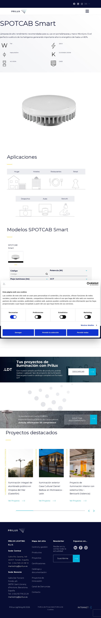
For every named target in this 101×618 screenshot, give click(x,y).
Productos (37, 552)
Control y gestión (40, 547)
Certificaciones (38, 563)
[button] (82, 371)
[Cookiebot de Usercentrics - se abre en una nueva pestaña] (88, 283)
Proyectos (36, 558)
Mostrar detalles (87, 325)
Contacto (36, 592)
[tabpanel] (20, 476)
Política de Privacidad (46, 607)
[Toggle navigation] (87, 11)
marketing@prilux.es (17, 566)
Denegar (18, 332)
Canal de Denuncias (41, 587)
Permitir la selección (50, 332)
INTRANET (83, 607)
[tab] (15, 253)
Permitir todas (82, 332)
